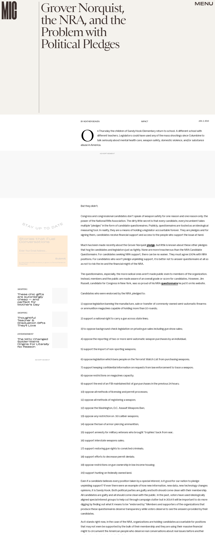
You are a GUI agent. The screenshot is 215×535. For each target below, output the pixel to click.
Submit (60, 260)
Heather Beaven (91, 121)
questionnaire (169, 283)
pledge (151, 245)
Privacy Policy (23, 266)
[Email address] (42, 252)
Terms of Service (57, 264)
